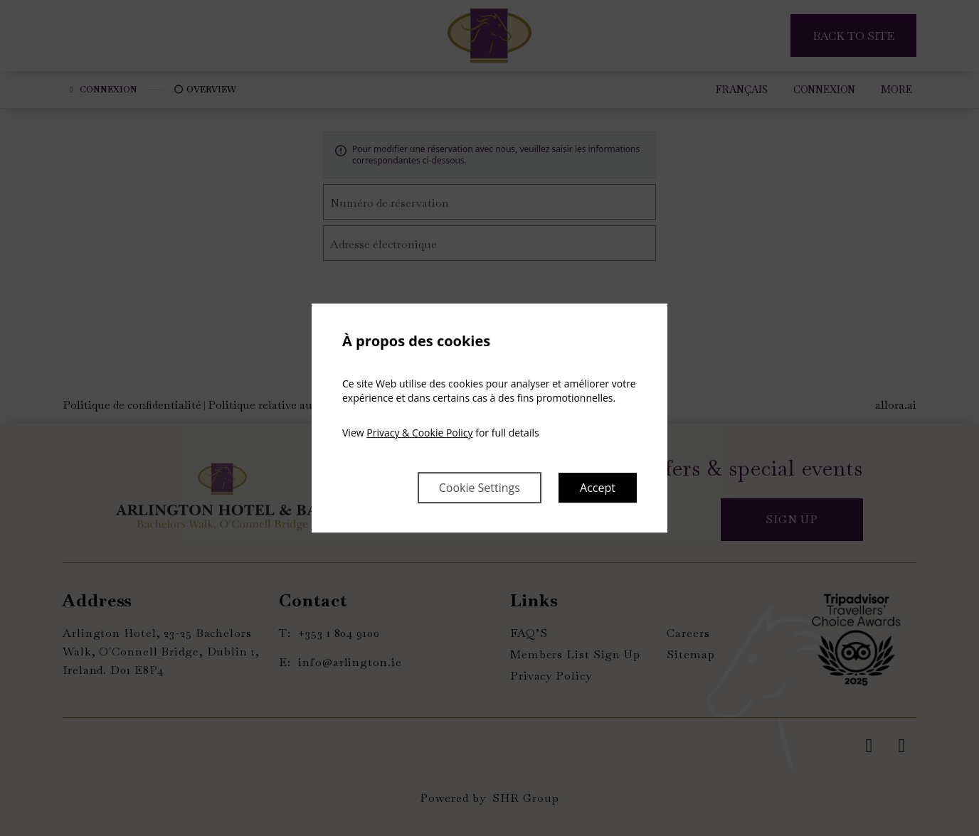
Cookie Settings (479, 487)
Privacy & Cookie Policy (419, 432)
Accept (597, 487)
